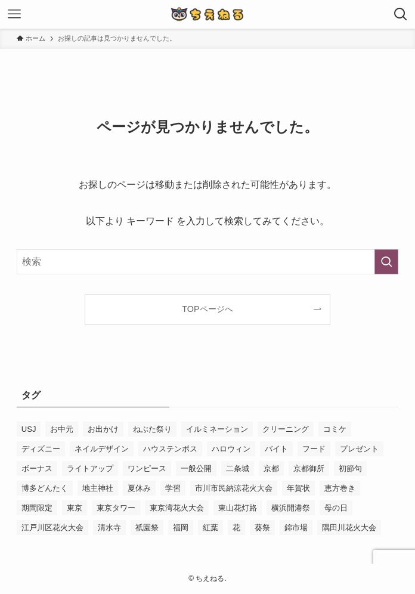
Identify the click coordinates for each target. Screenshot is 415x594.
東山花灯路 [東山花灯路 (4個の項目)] (237, 507)
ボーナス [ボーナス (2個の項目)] (36, 468)
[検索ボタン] (400, 14)
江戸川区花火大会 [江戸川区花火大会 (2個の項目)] (52, 527)
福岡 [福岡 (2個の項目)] (180, 527)
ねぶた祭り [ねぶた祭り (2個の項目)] (152, 429)
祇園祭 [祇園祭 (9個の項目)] (147, 527)
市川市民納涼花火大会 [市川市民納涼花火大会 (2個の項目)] (233, 488)
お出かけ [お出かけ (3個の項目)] (103, 429)
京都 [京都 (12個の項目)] (271, 468)
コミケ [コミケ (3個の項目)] (334, 429)
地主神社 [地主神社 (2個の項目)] (97, 488)
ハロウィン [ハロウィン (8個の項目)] (231, 448)
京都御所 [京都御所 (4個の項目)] (308, 468)
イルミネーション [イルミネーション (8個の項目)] (217, 429)
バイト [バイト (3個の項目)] (276, 448)
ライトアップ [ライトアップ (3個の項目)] (90, 468)
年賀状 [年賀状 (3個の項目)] (298, 488)
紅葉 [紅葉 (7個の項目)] (210, 527)
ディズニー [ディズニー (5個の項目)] (40, 448)
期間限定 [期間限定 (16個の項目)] (36, 507)
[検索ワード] (207, 261)
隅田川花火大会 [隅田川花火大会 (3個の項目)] (349, 527)
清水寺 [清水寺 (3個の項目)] (109, 527)
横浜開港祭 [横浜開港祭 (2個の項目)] (290, 507)
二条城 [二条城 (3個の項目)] (237, 468)
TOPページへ (207, 309)
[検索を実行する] (386, 261)
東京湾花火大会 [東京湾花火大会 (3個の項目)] (177, 507)
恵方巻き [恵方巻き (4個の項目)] (339, 488)
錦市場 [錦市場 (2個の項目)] (296, 527)
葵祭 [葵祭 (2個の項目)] (262, 527)
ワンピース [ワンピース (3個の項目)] (147, 468)
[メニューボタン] (14, 14)
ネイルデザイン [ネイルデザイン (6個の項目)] (102, 448)
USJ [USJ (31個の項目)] (28, 429)
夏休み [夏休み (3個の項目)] (139, 488)
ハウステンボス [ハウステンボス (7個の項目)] (170, 448)
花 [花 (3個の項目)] (236, 527)
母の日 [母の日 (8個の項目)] (336, 507)
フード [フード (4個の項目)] (314, 448)
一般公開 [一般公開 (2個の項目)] (196, 468)
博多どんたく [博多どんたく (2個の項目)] (44, 488)
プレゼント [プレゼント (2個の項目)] (359, 448)
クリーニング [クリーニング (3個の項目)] (285, 429)
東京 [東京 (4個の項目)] (74, 507)
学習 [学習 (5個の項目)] (173, 488)
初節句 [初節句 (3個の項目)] (350, 468)
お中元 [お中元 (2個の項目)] (61, 429)
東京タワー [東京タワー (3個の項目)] (116, 507)
